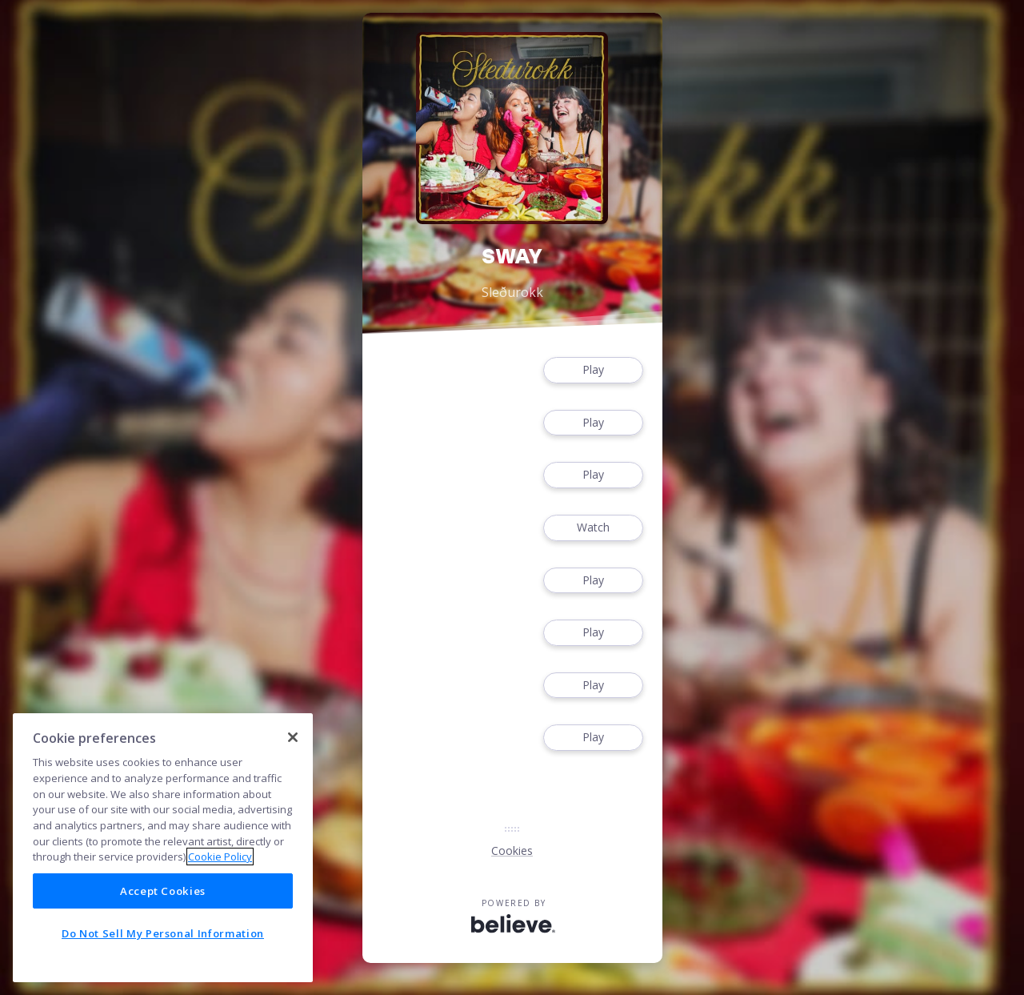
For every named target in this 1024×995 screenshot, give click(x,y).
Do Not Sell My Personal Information (163, 933)
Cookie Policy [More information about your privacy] (220, 856)
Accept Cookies (163, 891)
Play (593, 370)
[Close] (292, 737)
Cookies (512, 850)
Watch (593, 528)
